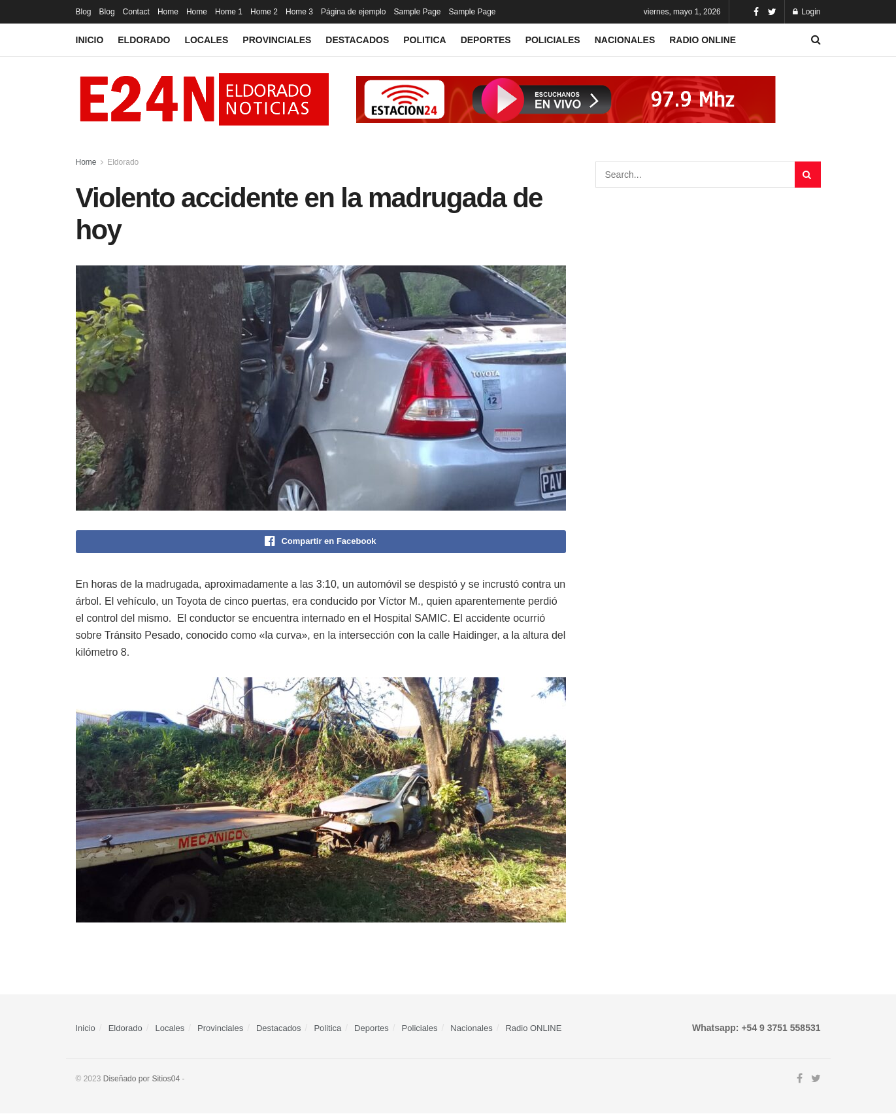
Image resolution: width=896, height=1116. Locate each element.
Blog (83, 11)
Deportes (486, 40)
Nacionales (625, 40)
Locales (206, 40)
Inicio (90, 40)
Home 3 (299, 11)
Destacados (357, 40)
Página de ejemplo (353, 11)
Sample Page (416, 11)
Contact (136, 11)
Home (168, 11)
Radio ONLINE (702, 40)
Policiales (552, 40)
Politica (424, 40)
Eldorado (144, 40)
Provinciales (276, 40)
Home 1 (228, 11)
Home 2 (264, 11)
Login (807, 11)
